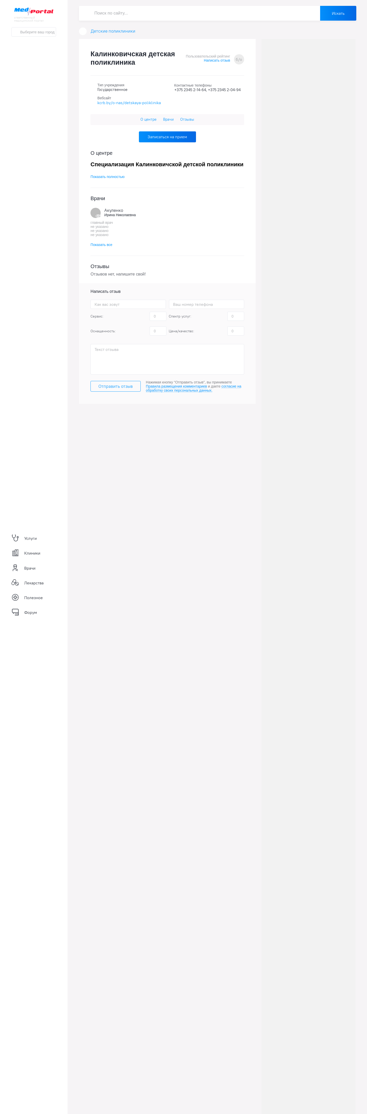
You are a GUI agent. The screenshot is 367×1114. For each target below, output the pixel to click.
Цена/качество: (181, 331)
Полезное (27, 597)
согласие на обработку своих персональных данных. (193, 388)
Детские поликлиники (113, 31)
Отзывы (187, 119)
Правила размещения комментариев (176, 386)
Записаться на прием (167, 136)
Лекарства (27, 582)
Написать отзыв (217, 60)
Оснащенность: (103, 331)
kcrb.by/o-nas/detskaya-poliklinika (129, 102)
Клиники (25, 553)
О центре (148, 119)
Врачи (23, 568)
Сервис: (96, 316)
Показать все (101, 245)
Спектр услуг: (180, 316)
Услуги (24, 538)
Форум (24, 612)
